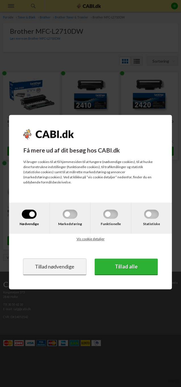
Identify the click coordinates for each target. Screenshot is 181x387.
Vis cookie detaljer (91, 239)
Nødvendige (29, 224)
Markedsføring (70, 224)
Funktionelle (111, 224)
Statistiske (151, 224)
